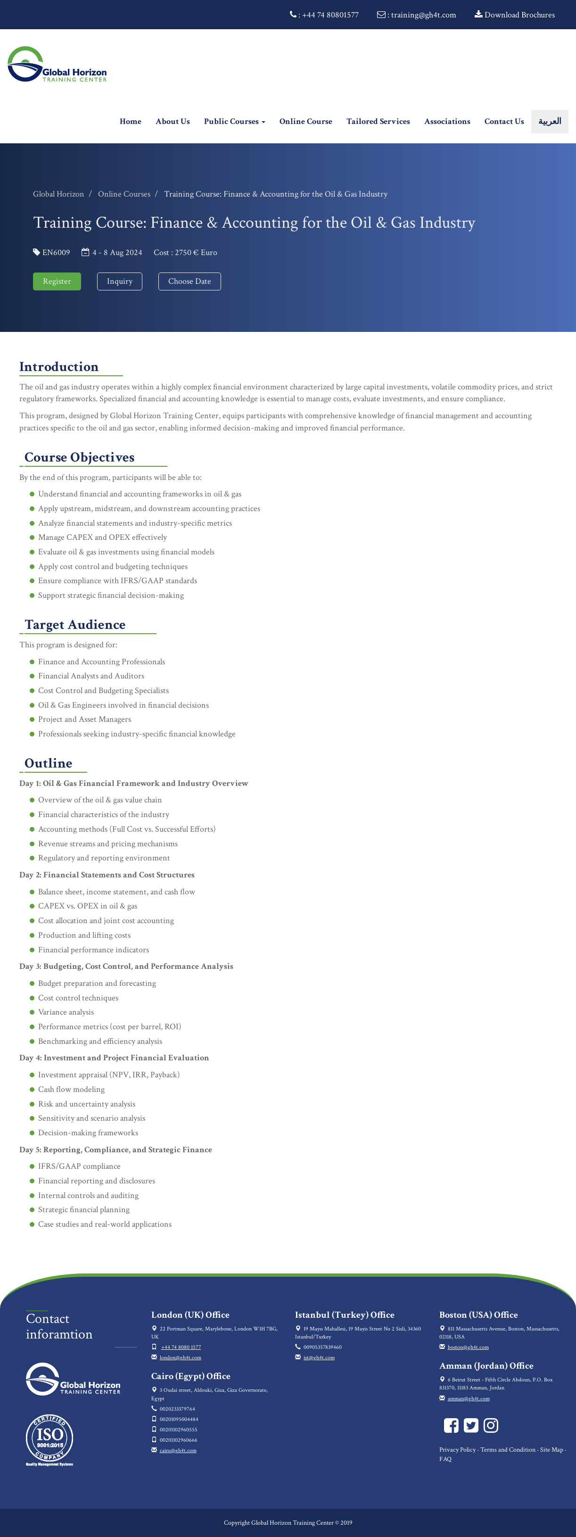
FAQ (445, 1459)
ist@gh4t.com (319, 1357)
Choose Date (189, 281)
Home (134, 121)
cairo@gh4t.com (178, 1450)
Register (57, 281)
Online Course (306, 121)
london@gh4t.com (180, 1357)
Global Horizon (58, 194)
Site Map (551, 1450)
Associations (447, 121)
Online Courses (124, 194)
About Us (173, 121)
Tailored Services (378, 121)
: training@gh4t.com (416, 14)
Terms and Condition (507, 1450)
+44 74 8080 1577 (181, 1347)
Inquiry (119, 281)
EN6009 (56, 252)
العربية (549, 121)
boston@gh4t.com (468, 1347)
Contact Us (504, 121)
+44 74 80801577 (330, 14)
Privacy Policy (457, 1450)
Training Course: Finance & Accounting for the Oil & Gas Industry (275, 194)
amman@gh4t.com (469, 1398)
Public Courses (234, 121)
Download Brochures (515, 14)
